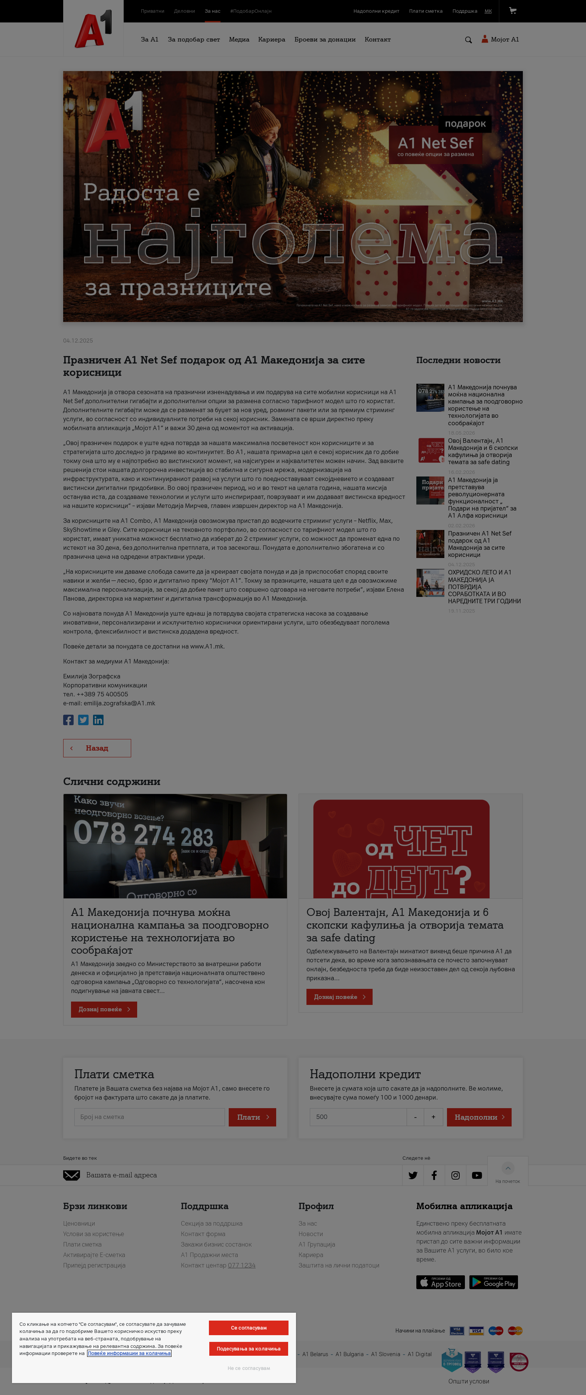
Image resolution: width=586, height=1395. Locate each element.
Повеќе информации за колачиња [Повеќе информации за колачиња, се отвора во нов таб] (129, 1353)
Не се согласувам (249, 1368)
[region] (154, 1348)
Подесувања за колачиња (249, 1349)
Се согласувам (248, 1328)
